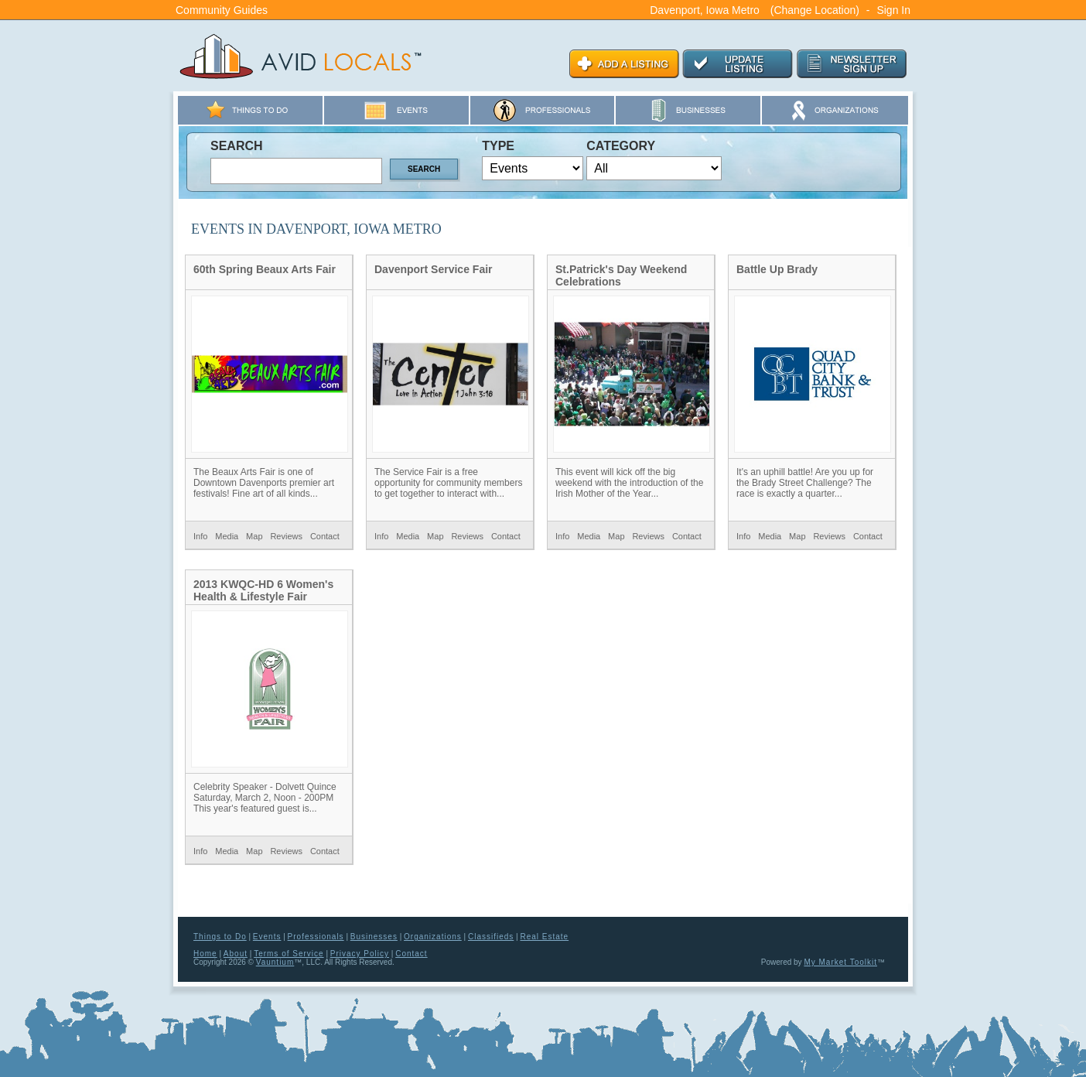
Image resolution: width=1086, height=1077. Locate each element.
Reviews (286, 536)
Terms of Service (288, 953)
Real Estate (544, 936)
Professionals (316, 936)
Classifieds (491, 936)
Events (267, 936)
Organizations (433, 936)
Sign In (893, 10)
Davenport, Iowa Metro (705, 10)
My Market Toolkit (840, 962)
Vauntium (275, 962)
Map (254, 536)
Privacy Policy (359, 953)
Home (205, 953)
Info (200, 536)
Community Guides (222, 10)
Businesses (374, 936)
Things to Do (220, 936)
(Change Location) (814, 10)
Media (226, 536)
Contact (325, 536)
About (236, 953)
